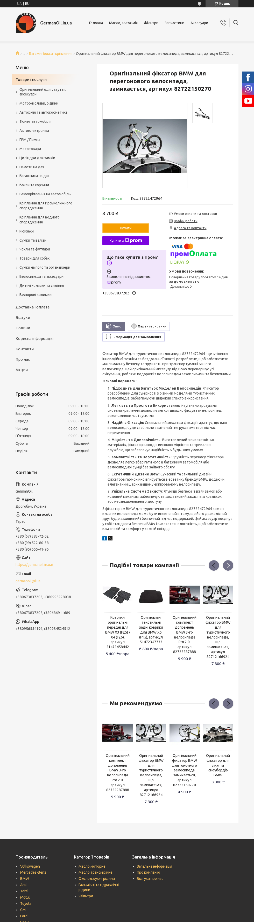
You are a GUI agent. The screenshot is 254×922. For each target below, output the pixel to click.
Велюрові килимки (35, 295)
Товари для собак (34, 258)
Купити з (125, 240)
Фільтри (151, 23)
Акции (22, 369)
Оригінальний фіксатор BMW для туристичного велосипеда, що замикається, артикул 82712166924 (218, 637)
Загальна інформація (154, 866)
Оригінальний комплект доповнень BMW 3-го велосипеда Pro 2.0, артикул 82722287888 (184, 634)
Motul (25, 897)
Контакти (25, 349)
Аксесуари (199, 23)
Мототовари (30, 149)
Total (24, 891)
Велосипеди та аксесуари (41, 276)
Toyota (25, 903)
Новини (23, 328)
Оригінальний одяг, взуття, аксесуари (42, 91)
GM (23, 910)
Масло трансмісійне (95, 872)
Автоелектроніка (34, 130)
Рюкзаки (26, 231)
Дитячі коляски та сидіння (41, 285)
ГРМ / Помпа (29, 140)
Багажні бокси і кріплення (50, 53)
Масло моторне (92, 866)
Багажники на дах (34, 176)
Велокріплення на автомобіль (45, 194)
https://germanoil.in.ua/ (34, 565)
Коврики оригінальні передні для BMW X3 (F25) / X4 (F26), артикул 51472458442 (117, 632)
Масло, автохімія (123, 23)
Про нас (23, 359)
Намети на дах (31, 167)
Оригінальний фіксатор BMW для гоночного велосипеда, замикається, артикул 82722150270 (184, 770)
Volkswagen (30, 866)
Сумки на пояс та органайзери (44, 267)
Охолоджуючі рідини (97, 878)
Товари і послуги (31, 79)
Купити (126, 228)
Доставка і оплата (33, 307)
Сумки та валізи (32, 240)
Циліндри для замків (37, 158)
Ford (23, 916)
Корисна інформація (34, 338)
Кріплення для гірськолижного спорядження (45, 205)
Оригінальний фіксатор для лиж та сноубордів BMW (218, 765)
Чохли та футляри (34, 249)
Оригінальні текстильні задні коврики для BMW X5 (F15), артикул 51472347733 (151, 629)
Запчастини (174, 23)
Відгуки (23, 317)
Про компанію (148, 872)
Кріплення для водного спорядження (39, 219)
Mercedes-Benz (33, 872)
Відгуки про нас (150, 878)
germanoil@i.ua (28, 581)
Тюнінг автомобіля (35, 121)
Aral (23, 885)
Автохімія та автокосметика (43, 112)
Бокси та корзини (34, 185)
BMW (24, 878)
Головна (96, 23)
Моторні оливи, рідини (38, 103)
